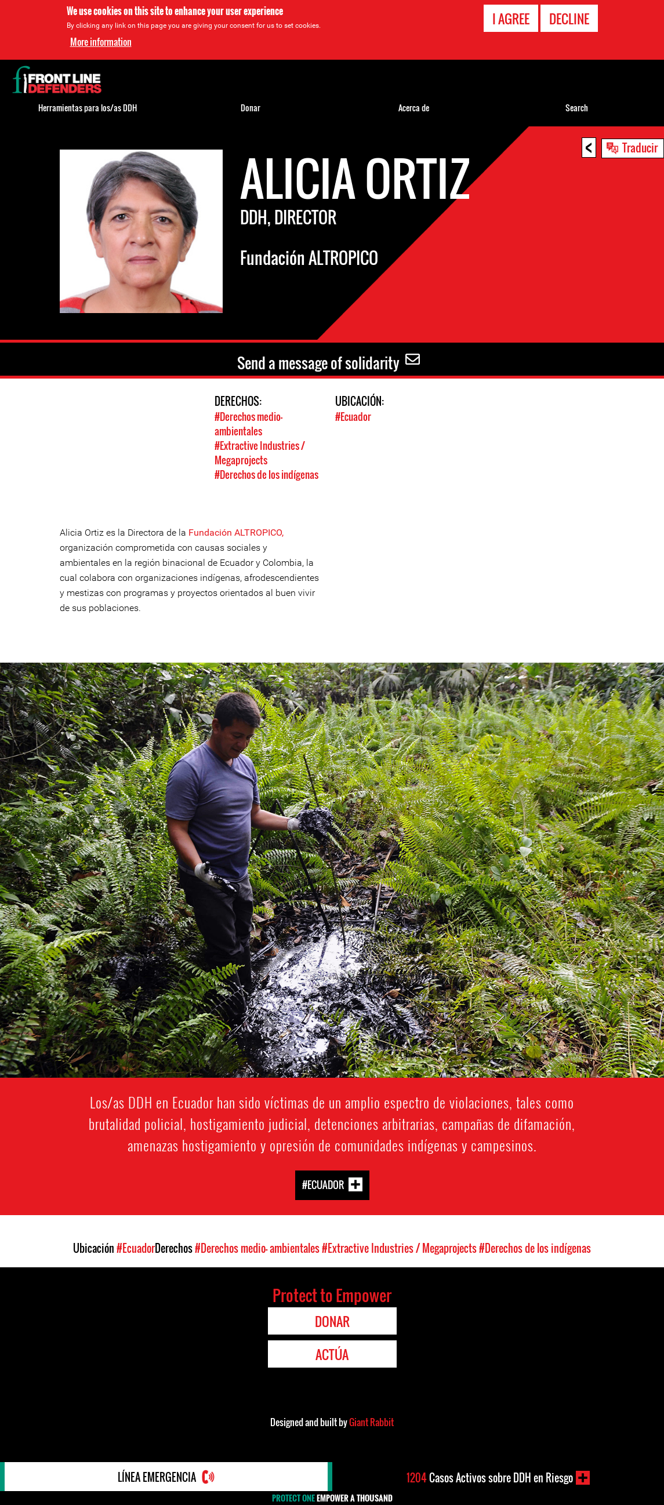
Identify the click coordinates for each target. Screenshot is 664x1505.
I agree (510, 18)
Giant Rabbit (371, 1422)
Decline (569, 18)
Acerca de (413, 107)
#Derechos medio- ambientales (248, 423)
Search (576, 107)
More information (101, 42)
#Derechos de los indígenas (266, 474)
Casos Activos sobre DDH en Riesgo (490, 1477)
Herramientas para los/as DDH (87, 107)
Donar (250, 107)
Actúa (332, 1354)
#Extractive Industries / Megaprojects (260, 452)
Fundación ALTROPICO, (236, 532)
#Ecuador (353, 416)
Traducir (640, 147)
